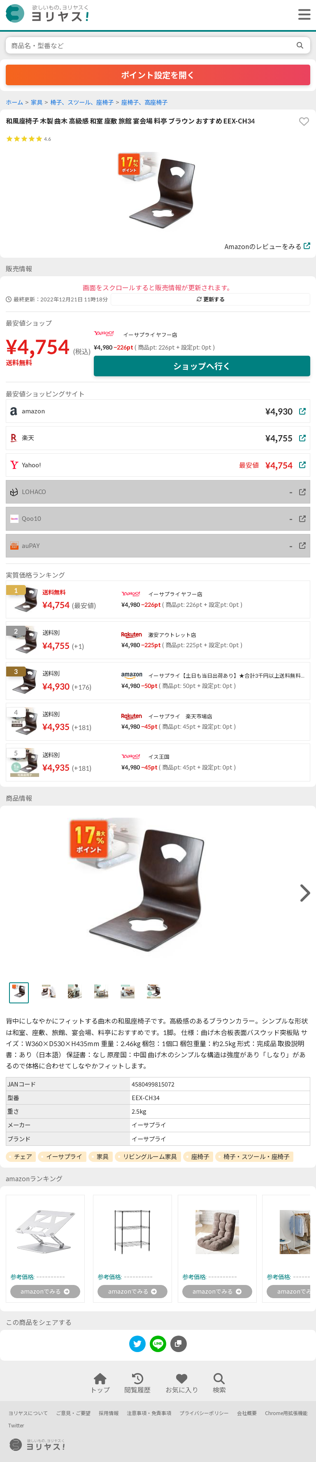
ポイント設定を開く (158, 75)
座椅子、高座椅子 (144, 102)
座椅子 (200, 1156)
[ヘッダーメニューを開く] (302, 15)
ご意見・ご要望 (73, 1413)
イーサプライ (64, 1156)
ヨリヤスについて (28, 1413)
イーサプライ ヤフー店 (150, 334)
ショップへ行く (202, 366)
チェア (23, 1156)
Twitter (16, 1426)
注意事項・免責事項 (149, 1413)
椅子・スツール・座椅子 (256, 1156)
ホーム (14, 102)
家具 (36, 102)
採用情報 (108, 1413)
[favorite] (304, 121)
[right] (304, 893)
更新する (211, 299)
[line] (158, 1346)
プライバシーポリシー (204, 1413)
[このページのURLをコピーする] (178, 1345)
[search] (301, 45)
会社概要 (247, 1413)
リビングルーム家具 (150, 1156)
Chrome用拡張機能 (286, 1413)
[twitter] (137, 1346)
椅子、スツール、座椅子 (82, 102)
